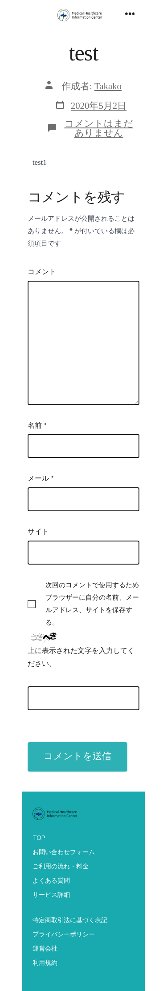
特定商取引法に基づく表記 (70, 920)
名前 (37, 425)
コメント (42, 272)
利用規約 (45, 963)
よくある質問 (51, 880)
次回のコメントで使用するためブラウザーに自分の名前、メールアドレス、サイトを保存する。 (92, 604)
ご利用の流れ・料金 (61, 866)
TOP (39, 838)
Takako (108, 86)
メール (41, 478)
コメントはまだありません (99, 128)
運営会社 (45, 948)
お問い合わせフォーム (64, 852)
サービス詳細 (51, 895)
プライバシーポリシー (64, 934)
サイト (38, 532)
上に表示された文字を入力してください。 (81, 657)
